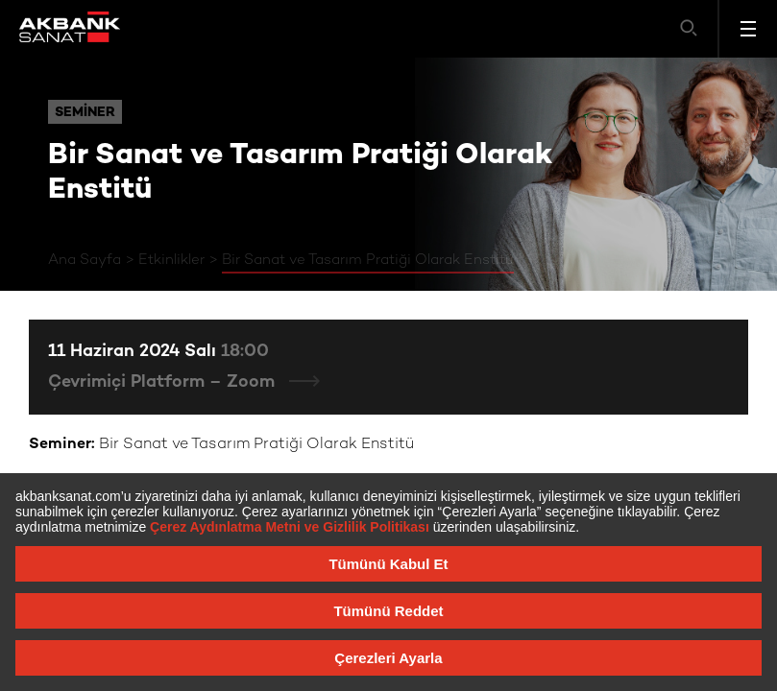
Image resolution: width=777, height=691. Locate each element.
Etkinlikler (171, 260)
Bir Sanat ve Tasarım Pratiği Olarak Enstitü (368, 260)
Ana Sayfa (84, 260)
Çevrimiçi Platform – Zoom (163, 382)
